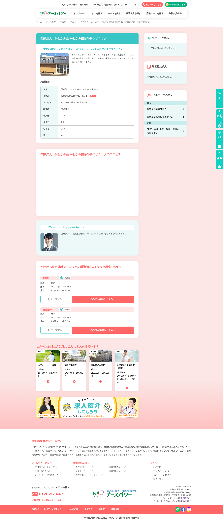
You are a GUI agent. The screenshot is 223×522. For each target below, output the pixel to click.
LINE (177, 509)
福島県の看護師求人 (166, 109)
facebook (183, 509)
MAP (92, 96)
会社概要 (84, 4)
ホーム (39, 22)
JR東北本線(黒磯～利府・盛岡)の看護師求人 (166, 131)
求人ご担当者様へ (69, 4)
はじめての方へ (121, 4)
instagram (189, 509)
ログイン (135, 4)
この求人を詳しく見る (103, 299)
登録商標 (184, 498)
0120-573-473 (52, 494)
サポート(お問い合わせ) (101, 4)
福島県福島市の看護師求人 (166, 117)
